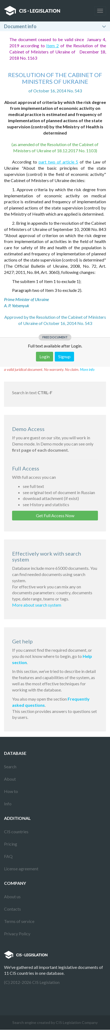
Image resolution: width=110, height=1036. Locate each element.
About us (12, 896)
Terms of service (19, 921)
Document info (20, 26)
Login (44, 356)
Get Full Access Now (55, 515)
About (10, 778)
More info (87, 369)
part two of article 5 (58, 161)
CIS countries (16, 831)
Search (10, 766)
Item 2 (52, 45)
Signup (64, 356)
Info (8, 803)
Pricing (10, 843)
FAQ (8, 856)
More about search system (36, 604)
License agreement (21, 868)
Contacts (12, 908)
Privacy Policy (17, 933)
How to (11, 791)
